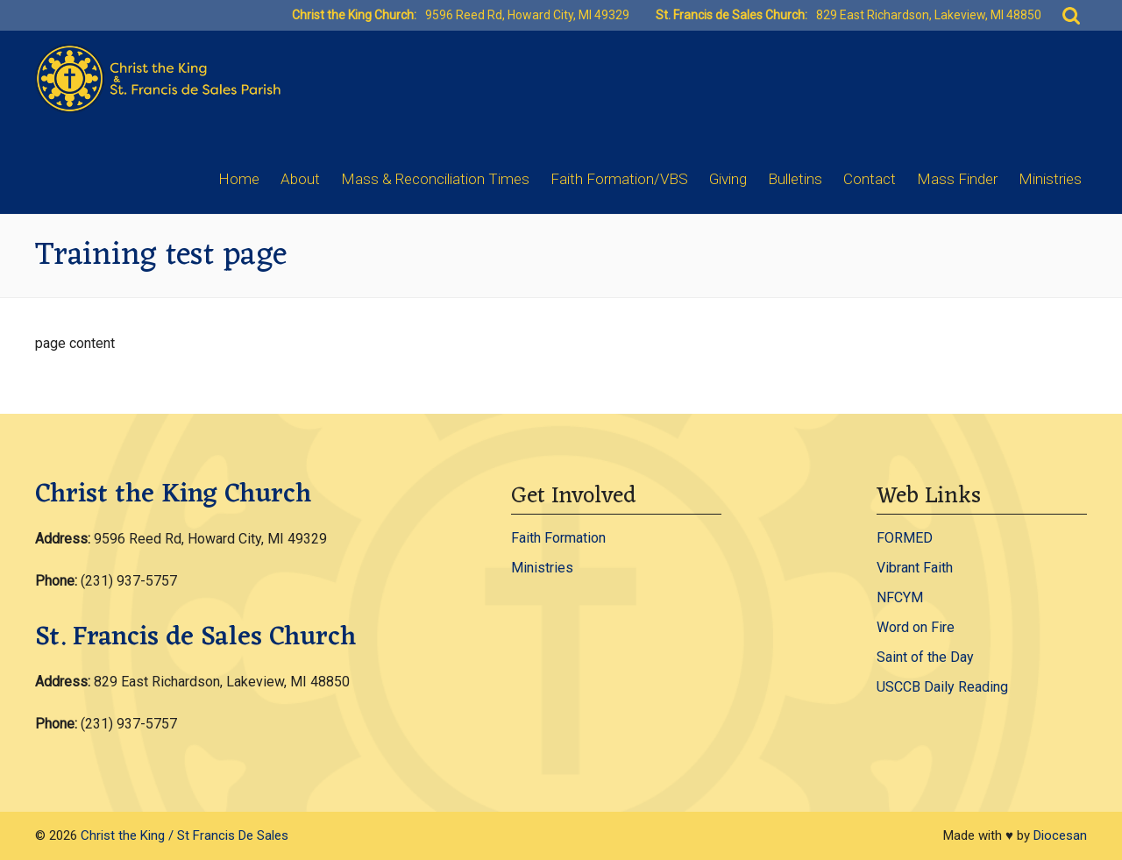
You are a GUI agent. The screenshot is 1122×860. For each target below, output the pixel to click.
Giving (728, 179)
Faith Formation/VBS (619, 179)
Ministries (1050, 179)
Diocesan (1060, 835)
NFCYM (900, 597)
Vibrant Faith (915, 567)
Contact (869, 179)
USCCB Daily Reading (942, 687)
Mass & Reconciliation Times (435, 179)
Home (238, 179)
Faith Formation (558, 538)
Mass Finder (957, 179)
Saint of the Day (925, 657)
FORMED (905, 538)
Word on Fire (916, 627)
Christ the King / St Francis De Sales (184, 835)
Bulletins (795, 179)
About (300, 179)
